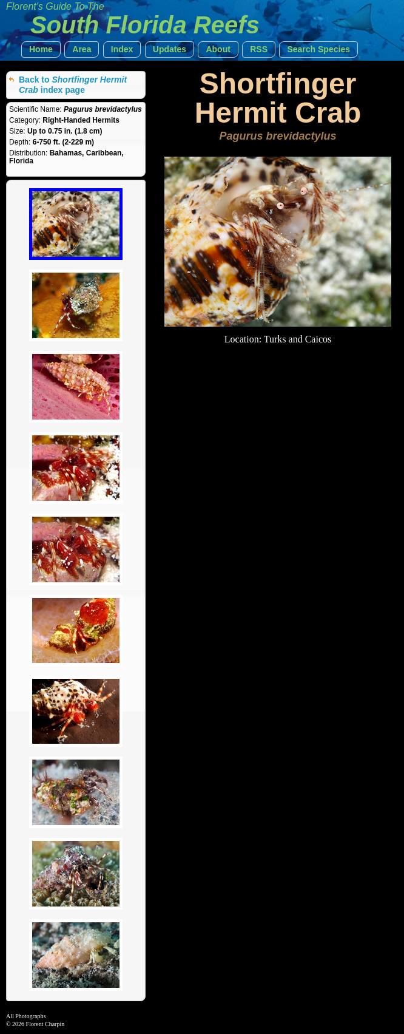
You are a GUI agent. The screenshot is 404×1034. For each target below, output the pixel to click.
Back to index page (73, 85)
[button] (41, 49)
